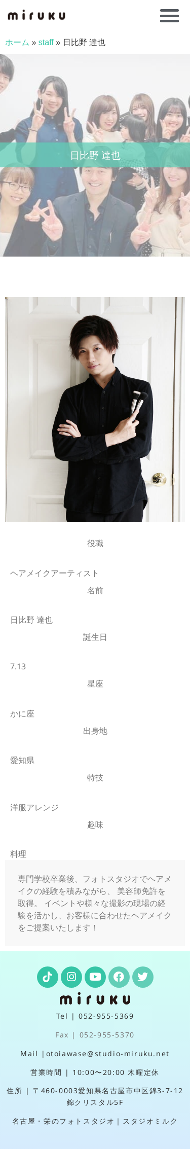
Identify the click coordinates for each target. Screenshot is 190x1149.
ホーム (17, 42)
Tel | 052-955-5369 (95, 1016)
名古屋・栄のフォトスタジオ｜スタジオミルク (95, 1121)
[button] (169, 15)
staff (46, 42)
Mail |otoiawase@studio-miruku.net (95, 1053)
